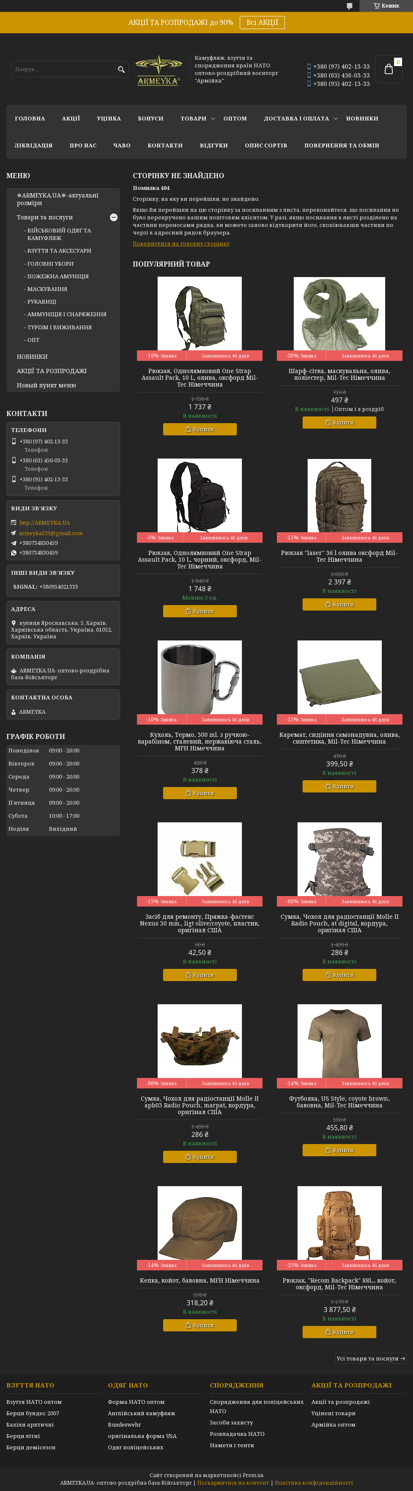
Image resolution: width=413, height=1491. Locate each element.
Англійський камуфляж (141, 1413)
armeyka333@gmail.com (51, 533)
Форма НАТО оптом (136, 1402)
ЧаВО (122, 145)
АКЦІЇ (71, 118)
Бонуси (151, 118)
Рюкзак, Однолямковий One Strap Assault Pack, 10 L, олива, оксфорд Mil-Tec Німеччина (200, 378)
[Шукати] (121, 69)
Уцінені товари (333, 1413)
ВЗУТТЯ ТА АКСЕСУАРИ (59, 250)
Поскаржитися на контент (233, 1482)
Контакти (165, 145)
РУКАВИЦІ (41, 301)
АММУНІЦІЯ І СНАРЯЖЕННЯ (67, 314)
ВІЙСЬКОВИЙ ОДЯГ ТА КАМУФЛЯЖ (59, 234)
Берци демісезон (31, 1447)
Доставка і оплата (296, 118)
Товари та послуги (45, 217)
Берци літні (23, 1436)
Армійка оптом (333, 1424)
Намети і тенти (232, 1445)
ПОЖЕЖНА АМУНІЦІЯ (58, 276)
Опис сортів (266, 145)
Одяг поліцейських (136, 1447)
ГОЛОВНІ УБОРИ (50, 263)
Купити (203, 429)
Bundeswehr (124, 1424)
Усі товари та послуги (368, 1358)
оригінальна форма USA (142, 1436)
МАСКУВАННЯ (47, 289)
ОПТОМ (235, 118)
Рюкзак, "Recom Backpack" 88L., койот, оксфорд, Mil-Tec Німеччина (339, 1284)
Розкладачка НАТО (237, 1434)
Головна (30, 118)
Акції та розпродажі (340, 1402)
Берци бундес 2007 (32, 1413)
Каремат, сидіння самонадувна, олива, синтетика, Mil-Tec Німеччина (339, 738)
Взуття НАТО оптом (34, 1402)
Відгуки (214, 145)
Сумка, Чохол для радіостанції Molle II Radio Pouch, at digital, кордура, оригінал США (340, 923)
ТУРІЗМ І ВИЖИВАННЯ (59, 327)
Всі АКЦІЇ (262, 22)
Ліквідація (34, 145)
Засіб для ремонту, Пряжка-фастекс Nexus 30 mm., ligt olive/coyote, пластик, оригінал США (200, 923)
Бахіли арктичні (30, 1424)
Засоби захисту (231, 1422)
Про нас (83, 145)
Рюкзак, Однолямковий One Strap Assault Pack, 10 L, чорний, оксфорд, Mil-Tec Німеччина (200, 559)
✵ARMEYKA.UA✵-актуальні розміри (58, 199)
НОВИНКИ (362, 118)
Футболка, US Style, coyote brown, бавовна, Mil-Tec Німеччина (339, 1102)
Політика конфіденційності (314, 1482)
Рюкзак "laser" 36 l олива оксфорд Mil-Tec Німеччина (339, 556)
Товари (193, 118)
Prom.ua (253, 1475)
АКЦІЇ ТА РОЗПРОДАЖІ (52, 371)
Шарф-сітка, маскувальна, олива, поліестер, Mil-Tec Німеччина (339, 374)
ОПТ (33, 340)
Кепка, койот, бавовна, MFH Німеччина (200, 1280)
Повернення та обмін (341, 145)
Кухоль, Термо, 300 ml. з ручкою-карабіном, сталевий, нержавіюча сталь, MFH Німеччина (200, 741)
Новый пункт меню (46, 385)
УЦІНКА (109, 118)
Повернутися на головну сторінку (181, 243)
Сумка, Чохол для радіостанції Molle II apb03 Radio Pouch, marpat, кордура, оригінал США (200, 1105)
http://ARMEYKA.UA (44, 522)
